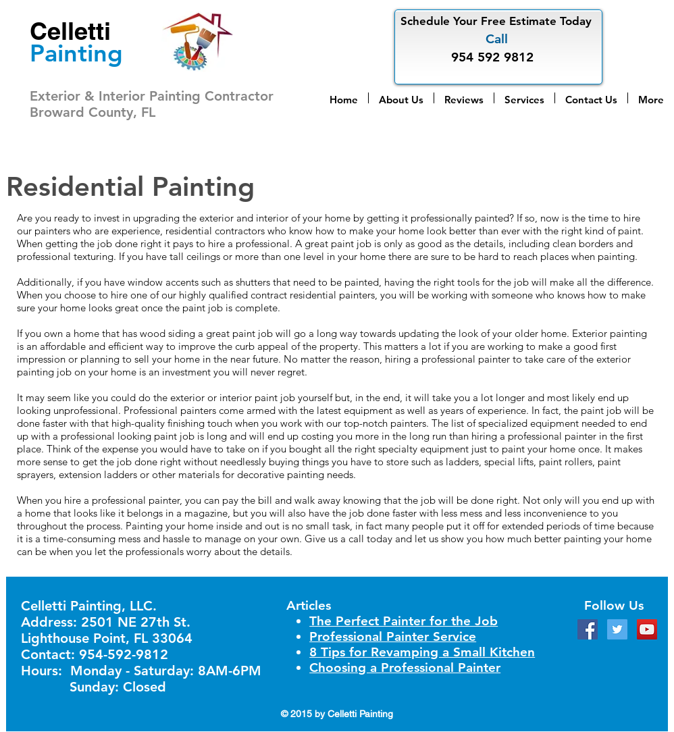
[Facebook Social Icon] (587, 629)
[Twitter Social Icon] (617, 629)
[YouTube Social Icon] (647, 629)
